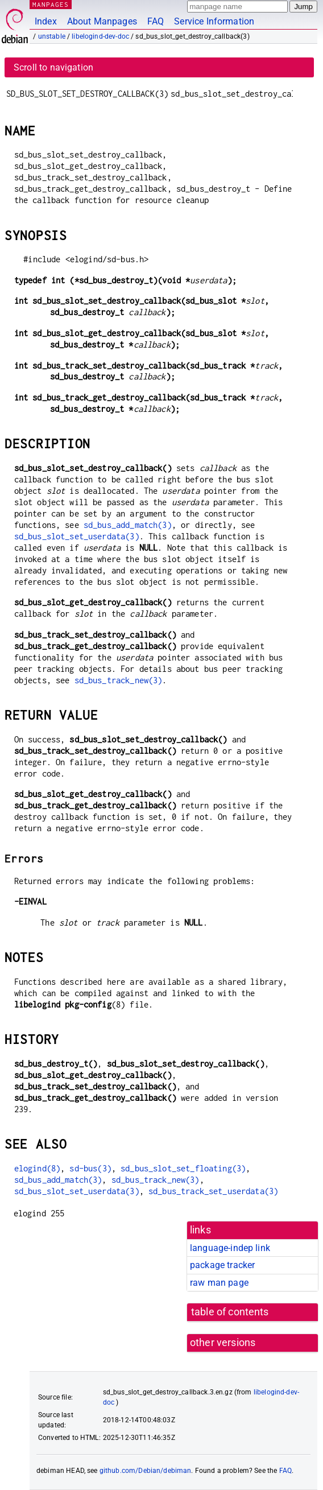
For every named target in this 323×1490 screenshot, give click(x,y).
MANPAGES (50, 4)
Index (46, 21)
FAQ (155, 21)
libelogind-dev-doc (100, 36)
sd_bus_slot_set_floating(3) (183, 1168)
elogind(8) (37, 1168)
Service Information (214, 21)
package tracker (222, 1265)
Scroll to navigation (53, 67)
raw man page (219, 1282)
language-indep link (230, 1248)
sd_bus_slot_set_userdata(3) (76, 536)
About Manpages (102, 21)
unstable (51, 36)
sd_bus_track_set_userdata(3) (213, 1191)
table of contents (230, 1312)
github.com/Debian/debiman (146, 1471)
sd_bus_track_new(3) (118, 680)
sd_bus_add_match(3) (128, 525)
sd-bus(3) (90, 1168)
